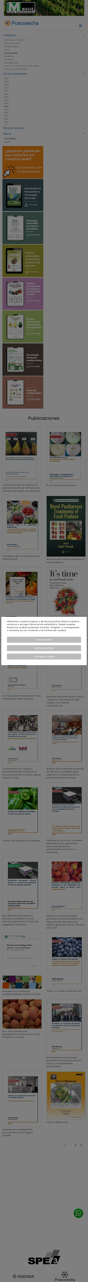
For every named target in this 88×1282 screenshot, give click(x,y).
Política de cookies (55, 630)
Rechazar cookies (44, 648)
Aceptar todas (44, 639)
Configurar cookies (44, 656)
